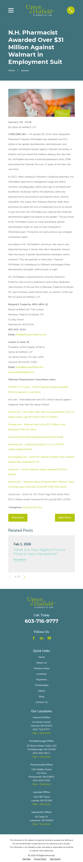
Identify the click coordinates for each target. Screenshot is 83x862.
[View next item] (24, 577)
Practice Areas (41, 668)
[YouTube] (49, 638)
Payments (41, 679)
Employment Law (32, 507)
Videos (41, 691)
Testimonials (41, 685)
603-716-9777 (41, 621)
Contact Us (42, 702)
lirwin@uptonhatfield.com (29, 367)
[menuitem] (27, 859)
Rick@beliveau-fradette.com (31, 334)
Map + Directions (41, 733)
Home (41, 657)
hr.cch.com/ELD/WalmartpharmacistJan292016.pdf (35, 437)
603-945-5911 (41, 753)
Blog (41, 696)
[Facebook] (33, 638)
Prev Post (18, 517)
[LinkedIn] (41, 638)
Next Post (65, 517)
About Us (41, 662)
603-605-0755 (41, 780)
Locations (41, 674)
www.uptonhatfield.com (21, 372)
